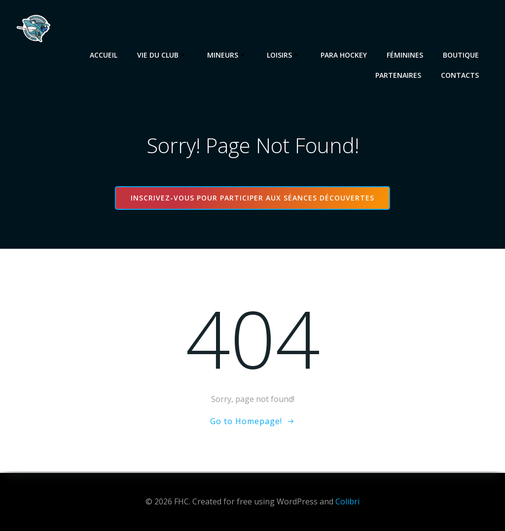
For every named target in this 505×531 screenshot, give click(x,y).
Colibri (347, 501)
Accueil (104, 54)
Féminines (405, 54)
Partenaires (399, 74)
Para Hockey (344, 54)
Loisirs (284, 54)
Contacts (460, 74)
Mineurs (228, 54)
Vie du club (163, 54)
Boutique (461, 54)
